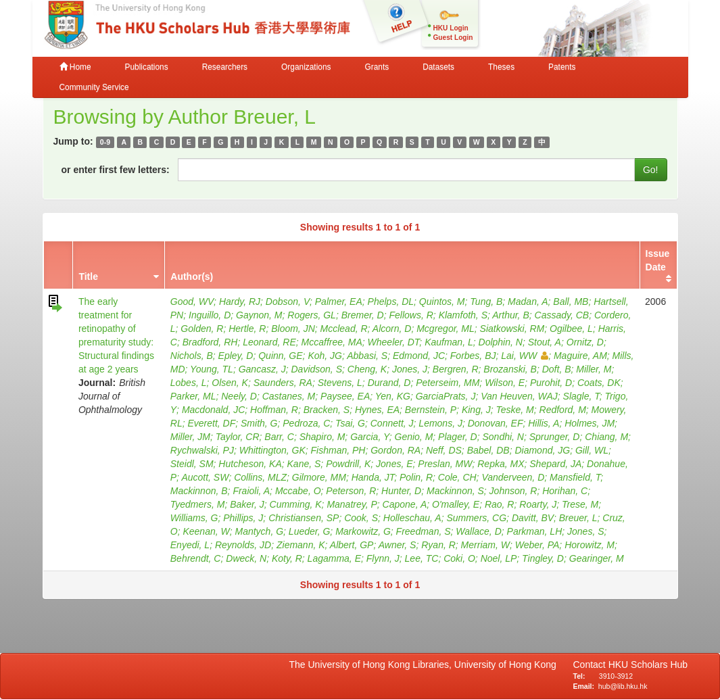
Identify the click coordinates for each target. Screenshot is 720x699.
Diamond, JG (542, 450)
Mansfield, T (575, 477)
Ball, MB (570, 301)
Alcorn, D (392, 328)
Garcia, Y (369, 436)
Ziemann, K (301, 544)
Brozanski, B (510, 369)
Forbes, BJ (473, 355)
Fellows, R (411, 315)
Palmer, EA (338, 301)
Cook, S (361, 517)
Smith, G (259, 423)
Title (88, 276)
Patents (561, 67)
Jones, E (394, 463)
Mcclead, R (344, 328)
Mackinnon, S (455, 490)
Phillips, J (243, 517)
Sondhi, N (502, 436)
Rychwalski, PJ (202, 450)
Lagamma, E (334, 558)
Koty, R (287, 558)
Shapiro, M (322, 436)
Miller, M (593, 369)
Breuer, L (578, 517)
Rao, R (499, 504)
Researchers (224, 67)
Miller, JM (190, 436)
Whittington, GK (272, 450)
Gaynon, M (259, 315)
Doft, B (556, 369)
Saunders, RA (283, 382)
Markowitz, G (363, 531)
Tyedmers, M (197, 504)
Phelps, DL (391, 301)
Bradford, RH (210, 342)
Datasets (438, 67)
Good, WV (192, 301)
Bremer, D (362, 315)
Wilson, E (505, 382)
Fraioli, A (251, 490)
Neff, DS (444, 450)
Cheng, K (367, 369)
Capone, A (405, 504)
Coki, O (459, 558)
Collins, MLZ (260, 477)
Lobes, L (188, 382)
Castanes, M (289, 396)
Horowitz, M (590, 544)
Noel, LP (499, 558)
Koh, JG (325, 355)
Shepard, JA (555, 463)
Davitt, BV (533, 517)
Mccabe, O (298, 490)
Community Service (94, 87)
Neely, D (239, 396)
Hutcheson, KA (249, 463)
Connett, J (392, 423)
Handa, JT (373, 477)
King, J (476, 409)
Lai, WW (524, 355)
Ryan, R (438, 544)
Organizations (306, 67)
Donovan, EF (495, 423)
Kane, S (304, 463)
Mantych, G (259, 531)
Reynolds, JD (243, 544)
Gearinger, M (596, 558)
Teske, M (514, 409)
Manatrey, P (352, 504)
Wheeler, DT (394, 342)
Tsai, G (350, 423)
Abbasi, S (367, 355)
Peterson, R (351, 490)
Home (75, 67)
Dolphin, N (501, 342)
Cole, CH (457, 477)
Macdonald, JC (213, 409)
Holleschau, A (412, 517)
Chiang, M (606, 436)
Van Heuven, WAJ (519, 396)
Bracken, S (327, 409)
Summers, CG (476, 517)
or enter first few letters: (116, 169)
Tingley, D (543, 558)
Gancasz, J (262, 369)
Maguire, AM (580, 355)
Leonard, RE (269, 342)
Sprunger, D (554, 436)
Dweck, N (246, 558)
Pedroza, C (306, 423)
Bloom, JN (293, 328)
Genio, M (414, 436)
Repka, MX (500, 463)
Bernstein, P (430, 409)
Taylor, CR (238, 436)
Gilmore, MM (319, 477)
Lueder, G (310, 531)
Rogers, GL (311, 315)
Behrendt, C (195, 558)
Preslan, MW (445, 463)
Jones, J (409, 369)
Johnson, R (513, 490)
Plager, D (457, 436)
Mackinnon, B (199, 490)
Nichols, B (191, 355)
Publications (146, 67)
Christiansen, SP (303, 517)
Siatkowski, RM (512, 328)
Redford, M (562, 409)
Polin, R (416, 477)
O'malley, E (455, 504)
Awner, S (397, 544)
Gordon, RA (395, 450)
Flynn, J (383, 558)
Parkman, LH (534, 531)
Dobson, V (288, 301)
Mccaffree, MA (332, 342)
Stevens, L (340, 382)
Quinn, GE (280, 355)
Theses (501, 67)
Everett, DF (211, 423)
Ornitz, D (585, 342)
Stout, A (544, 342)
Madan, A (528, 301)
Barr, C (279, 436)
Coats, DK (599, 382)
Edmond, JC (419, 355)
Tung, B (486, 301)
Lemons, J (440, 423)
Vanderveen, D (512, 477)
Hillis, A (543, 423)
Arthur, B (510, 315)
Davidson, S (316, 369)
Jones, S (585, 531)
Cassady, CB (562, 315)
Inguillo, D (210, 315)
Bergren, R (456, 369)
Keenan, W (206, 531)
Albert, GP (352, 544)
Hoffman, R (274, 409)
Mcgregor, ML (445, 328)
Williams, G (194, 517)
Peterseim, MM (447, 382)
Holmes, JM (590, 423)
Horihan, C (564, 490)
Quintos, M (442, 301)
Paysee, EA (345, 396)
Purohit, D (551, 382)
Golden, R (202, 328)
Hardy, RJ (239, 301)
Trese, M (580, 504)
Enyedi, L (190, 544)
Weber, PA (537, 544)
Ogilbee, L (571, 328)
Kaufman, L (449, 342)
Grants (376, 67)
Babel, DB (488, 450)
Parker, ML (193, 396)
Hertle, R (247, 328)
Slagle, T (581, 396)
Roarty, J (537, 504)
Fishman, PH (338, 450)
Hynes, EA (377, 409)
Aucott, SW (205, 477)
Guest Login (453, 37)
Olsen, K (230, 382)
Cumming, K (296, 504)
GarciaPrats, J (446, 396)
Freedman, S (423, 531)
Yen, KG (392, 396)
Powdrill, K (348, 463)
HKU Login (451, 28)
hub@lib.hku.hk (623, 686)
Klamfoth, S (463, 315)
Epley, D (236, 355)
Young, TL (211, 369)
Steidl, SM (192, 463)
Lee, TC (422, 558)
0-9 (105, 142)
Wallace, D (478, 531)
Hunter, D (401, 490)
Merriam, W (485, 544)
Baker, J (247, 504)
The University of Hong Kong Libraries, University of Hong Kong (425, 664)
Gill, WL (591, 450)
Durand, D (389, 382)
